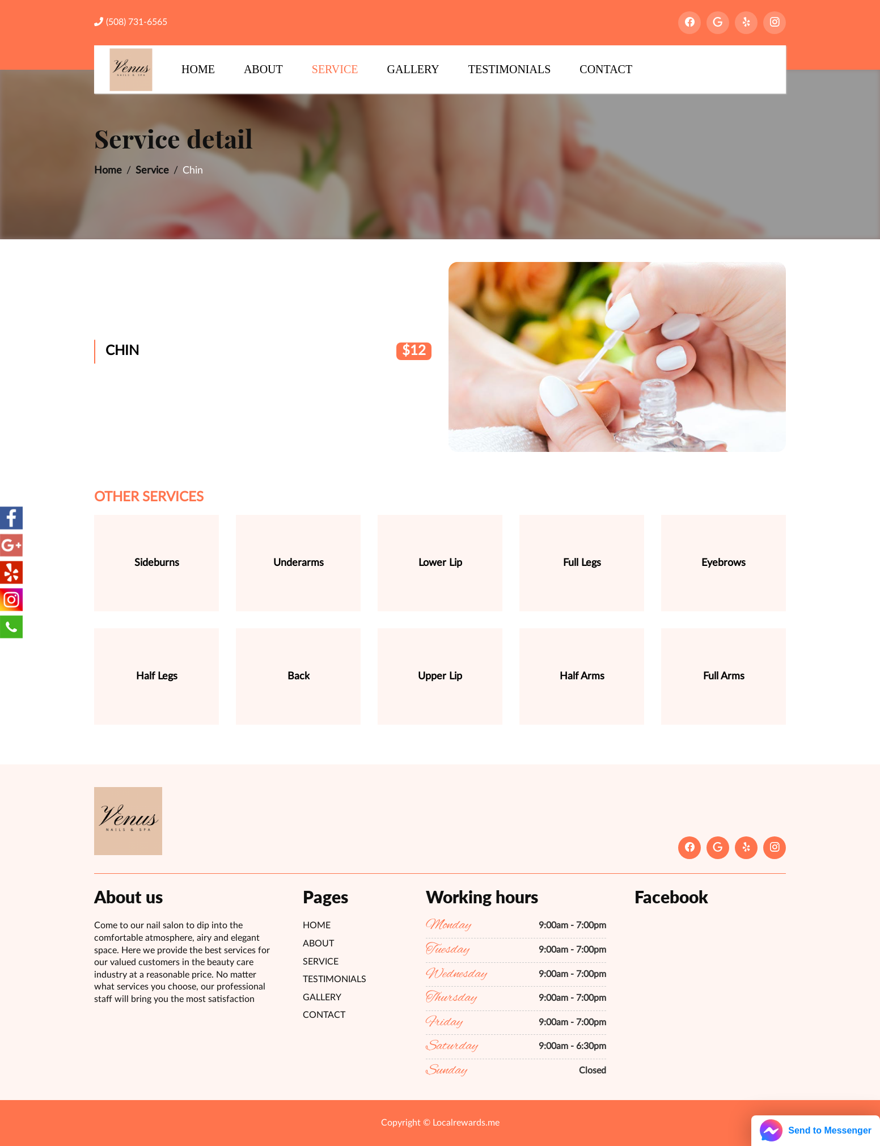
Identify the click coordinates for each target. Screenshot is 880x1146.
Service (335, 69)
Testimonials (509, 69)
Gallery (413, 69)
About (263, 69)
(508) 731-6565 (130, 22)
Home (198, 69)
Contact (605, 69)
